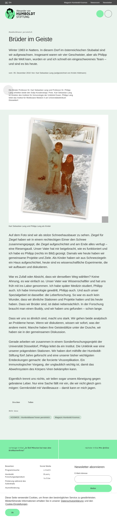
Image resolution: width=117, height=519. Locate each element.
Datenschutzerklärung (72, 501)
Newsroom (95, 2)
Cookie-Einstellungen (16, 504)
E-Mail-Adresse (80, 473)
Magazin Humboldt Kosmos (75, 2)
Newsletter (107, 2)
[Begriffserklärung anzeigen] (105, 219)
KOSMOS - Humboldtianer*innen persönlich (30, 417)
